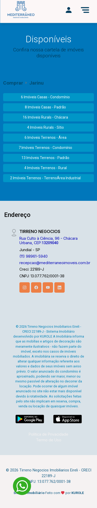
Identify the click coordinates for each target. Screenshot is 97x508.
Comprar (13, 83)
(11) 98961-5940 (33, 256)
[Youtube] (48, 287)
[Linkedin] (59, 287)
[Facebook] (36, 287)
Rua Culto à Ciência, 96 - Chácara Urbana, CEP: (48, 240)
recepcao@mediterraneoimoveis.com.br (54, 262)
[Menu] (85, 10)
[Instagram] (24, 287)
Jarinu (36, 83)
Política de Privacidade (48, 434)
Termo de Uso (48, 440)
